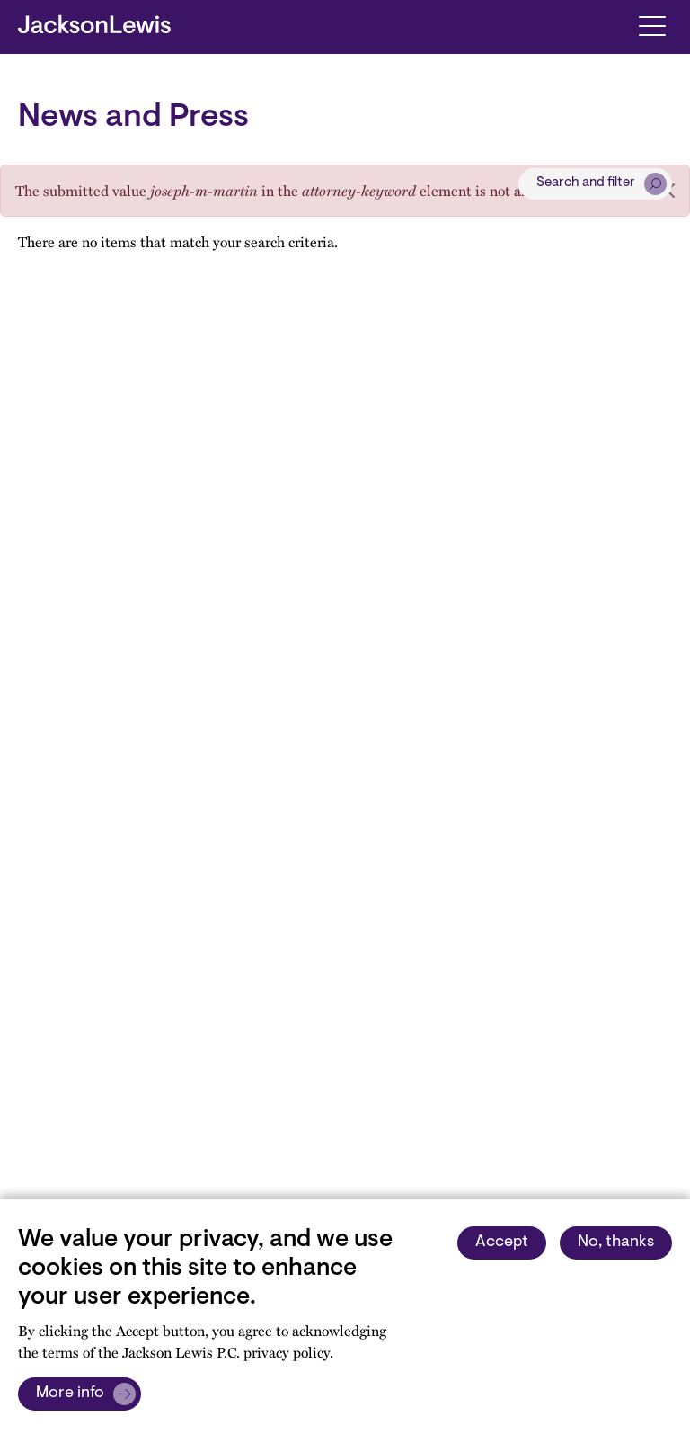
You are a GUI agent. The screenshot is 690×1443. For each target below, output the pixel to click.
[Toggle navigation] (652, 24)
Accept (501, 1242)
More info (70, 1393)
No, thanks (616, 1242)
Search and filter (585, 183)
